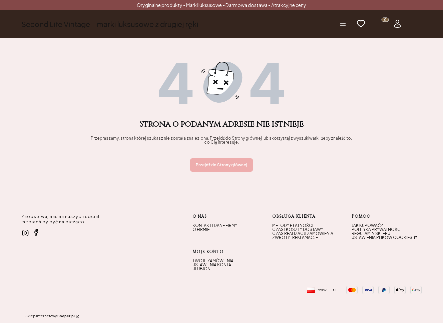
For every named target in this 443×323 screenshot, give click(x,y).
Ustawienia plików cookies (382, 237)
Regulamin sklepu (371, 233)
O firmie (200, 229)
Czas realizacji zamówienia (302, 233)
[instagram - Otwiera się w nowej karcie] (25, 233)
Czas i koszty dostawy (297, 229)
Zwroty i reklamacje (295, 237)
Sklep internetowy (50, 316)
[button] (343, 24)
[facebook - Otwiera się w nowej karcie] (36, 232)
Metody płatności (292, 225)
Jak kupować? (367, 225)
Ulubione (202, 268)
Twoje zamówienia (213, 260)
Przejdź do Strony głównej (221, 164)
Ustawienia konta (211, 264)
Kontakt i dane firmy (214, 225)
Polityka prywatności (377, 229)
